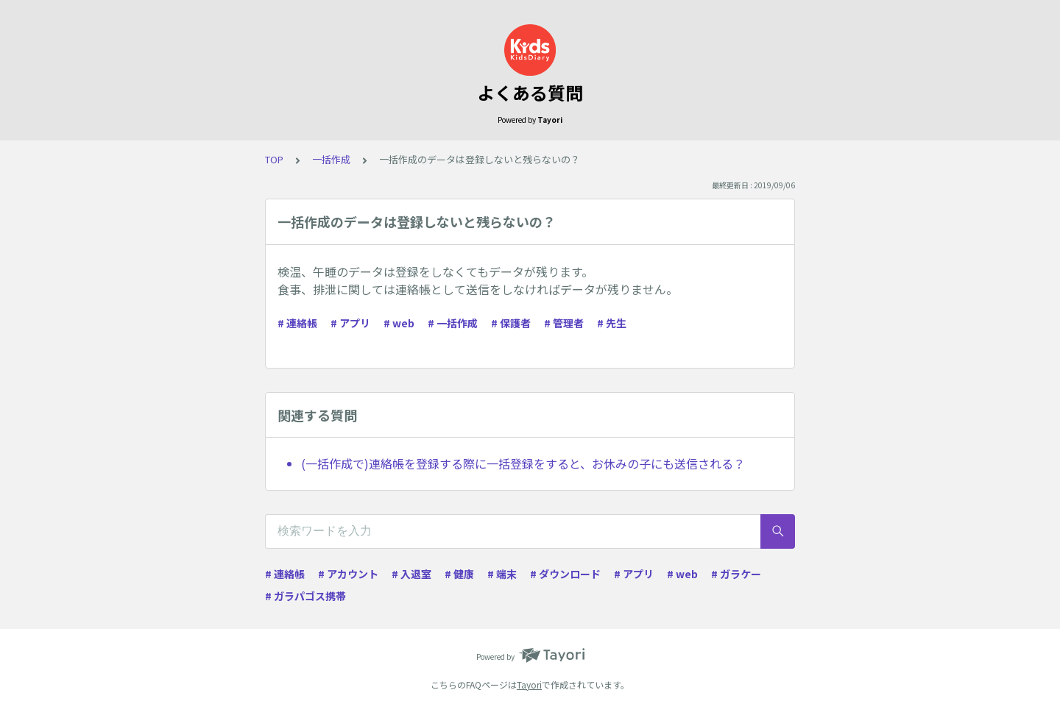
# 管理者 (564, 323)
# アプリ (350, 323)
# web (399, 323)
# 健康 (459, 573)
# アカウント (348, 573)
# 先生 (611, 323)
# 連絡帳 (297, 323)
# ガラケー (736, 573)
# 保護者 (511, 323)
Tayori (529, 684)
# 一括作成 (453, 323)
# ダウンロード (565, 573)
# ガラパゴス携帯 (305, 595)
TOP (274, 159)
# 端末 (502, 573)
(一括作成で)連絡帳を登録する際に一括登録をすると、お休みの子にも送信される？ (523, 463)
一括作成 (331, 159)
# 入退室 (411, 573)
